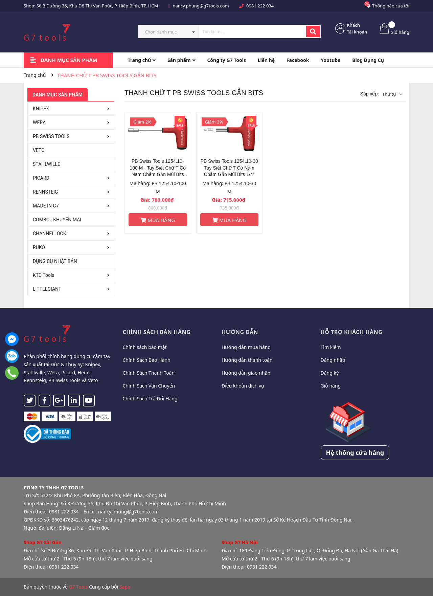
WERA (39, 122)
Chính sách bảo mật (145, 347)
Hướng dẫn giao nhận (246, 373)
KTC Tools (43, 275)
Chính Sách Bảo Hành (146, 360)
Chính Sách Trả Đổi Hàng (150, 398)
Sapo (125, 586)
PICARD (41, 178)
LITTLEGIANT (47, 289)
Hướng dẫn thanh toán (247, 360)
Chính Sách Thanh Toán (149, 373)
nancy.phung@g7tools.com (201, 6)
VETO (39, 150)
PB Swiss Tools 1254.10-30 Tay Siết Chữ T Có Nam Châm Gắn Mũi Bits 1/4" (229, 167)
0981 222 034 (260, 6)
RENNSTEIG (45, 192)
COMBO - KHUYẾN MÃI (57, 219)
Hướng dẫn (240, 332)
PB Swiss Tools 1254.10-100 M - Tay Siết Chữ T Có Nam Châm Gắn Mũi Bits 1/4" (158, 168)
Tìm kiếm (331, 347)
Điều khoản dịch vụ (243, 385)
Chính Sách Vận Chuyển (149, 385)
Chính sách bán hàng (157, 332)
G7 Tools (78, 586)
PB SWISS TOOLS (51, 136)
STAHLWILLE (46, 164)
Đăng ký (330, 373)
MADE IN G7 (46, 205)
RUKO (39, 247)
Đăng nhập (333, 360)
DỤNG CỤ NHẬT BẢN (55, 261)
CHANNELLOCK (49, 233)
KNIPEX (41, 108)
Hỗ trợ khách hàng (352, 332)
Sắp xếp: (369, 93)
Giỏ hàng (331, 385)
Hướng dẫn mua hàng (246, 347)
